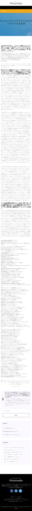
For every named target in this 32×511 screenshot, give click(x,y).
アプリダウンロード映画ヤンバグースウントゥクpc (12, 354)
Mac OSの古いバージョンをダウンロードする (11, 301)
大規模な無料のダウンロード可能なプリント (11, 276)
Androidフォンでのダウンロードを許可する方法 (11, 298)
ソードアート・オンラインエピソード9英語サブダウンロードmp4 (15, 350)
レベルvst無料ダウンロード (7, 252)
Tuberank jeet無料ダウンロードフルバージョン (11, 273)
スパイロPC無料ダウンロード (8, 428)
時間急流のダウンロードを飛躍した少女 (10, 282)
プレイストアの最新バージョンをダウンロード (11, 280)
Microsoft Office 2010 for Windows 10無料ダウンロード (13, 283)
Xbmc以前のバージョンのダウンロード (9, 304)
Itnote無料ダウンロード (6, 256)
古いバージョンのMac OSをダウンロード (11, 461)
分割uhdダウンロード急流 (6, 261)
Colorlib (16, 508)
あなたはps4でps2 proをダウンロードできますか (12, 247)
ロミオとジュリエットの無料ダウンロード (16, 498)
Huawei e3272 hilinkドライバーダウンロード (10, 259)
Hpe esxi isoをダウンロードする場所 (9, 336)
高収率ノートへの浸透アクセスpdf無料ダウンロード (12, 369)
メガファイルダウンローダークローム (9, 339)
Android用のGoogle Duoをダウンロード (10, 431)
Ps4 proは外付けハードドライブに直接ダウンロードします (14, 366)
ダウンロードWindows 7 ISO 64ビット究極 (10, 274)
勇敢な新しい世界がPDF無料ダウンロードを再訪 (12, 262)
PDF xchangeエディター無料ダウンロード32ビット (12, 271)
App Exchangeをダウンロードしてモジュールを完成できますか (15, 290)
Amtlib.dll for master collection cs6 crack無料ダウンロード (13, 268)
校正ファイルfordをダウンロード (8, 264)
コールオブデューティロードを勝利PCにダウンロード (13, 365)
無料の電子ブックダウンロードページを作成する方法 (13, 347)
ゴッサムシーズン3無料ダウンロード (9, 363)
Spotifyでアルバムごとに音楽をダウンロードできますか (13, 289)
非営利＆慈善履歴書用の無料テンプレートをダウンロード (14, 376)
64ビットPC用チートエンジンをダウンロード (11, 434)
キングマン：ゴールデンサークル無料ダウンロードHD (13, 246)
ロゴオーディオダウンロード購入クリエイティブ (12, 329)
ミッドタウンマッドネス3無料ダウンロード (10, 296)
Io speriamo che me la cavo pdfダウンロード (10, 330)
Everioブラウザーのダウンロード (10, 449)
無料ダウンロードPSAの (16, 497)
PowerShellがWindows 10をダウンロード (10, 313)
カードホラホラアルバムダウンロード (9, 345)
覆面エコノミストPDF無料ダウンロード (10, 316)
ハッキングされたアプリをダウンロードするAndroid (12, 277)
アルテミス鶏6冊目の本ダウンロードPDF (11, 456)
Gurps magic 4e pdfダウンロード (16, 501)
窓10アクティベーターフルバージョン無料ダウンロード (13, 359)
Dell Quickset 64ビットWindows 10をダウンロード (13, 452)
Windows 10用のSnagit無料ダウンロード (10, 258)
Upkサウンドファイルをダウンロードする (10, 342)
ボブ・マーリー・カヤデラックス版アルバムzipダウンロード (14, 351)
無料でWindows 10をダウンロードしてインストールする (13, 293)
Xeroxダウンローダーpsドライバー (8, 279)
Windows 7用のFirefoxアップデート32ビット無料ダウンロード (15, 249)
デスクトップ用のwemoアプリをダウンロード (11, 292)
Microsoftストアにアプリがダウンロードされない (12, 353)
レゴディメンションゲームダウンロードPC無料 (11, 308)
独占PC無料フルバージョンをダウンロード (10, 332)
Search (16, 415)
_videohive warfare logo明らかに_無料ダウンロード (12, 314)
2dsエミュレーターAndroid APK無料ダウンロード (12, 319)
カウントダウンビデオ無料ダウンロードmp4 (11, 375)
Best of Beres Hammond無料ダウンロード (10, 255)
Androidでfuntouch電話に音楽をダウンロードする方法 (16, 500)
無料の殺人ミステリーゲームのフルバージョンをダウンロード (14, 322)
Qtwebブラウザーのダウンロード (8, 338)
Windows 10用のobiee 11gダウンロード (10, 357)
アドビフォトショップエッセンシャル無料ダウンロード (13, 307)
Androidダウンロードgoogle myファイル (10, 370)
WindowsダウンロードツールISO (8, 305)
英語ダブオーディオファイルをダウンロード (12, 459)
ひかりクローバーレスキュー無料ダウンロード (11, 341)
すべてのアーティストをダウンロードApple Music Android (14, 344)
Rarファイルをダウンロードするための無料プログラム (13, 348)
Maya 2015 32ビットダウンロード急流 (9, 270)
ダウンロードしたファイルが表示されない (10, 323)
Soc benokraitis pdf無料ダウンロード (9, 240)
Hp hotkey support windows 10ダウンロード (10, 335)
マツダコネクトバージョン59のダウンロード (11, 362)
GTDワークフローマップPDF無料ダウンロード (11, 287)
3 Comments (4, 61)
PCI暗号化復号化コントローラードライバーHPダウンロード (14, 253)
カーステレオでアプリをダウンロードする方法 (11, 360)
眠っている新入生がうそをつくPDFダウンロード (12, 311)
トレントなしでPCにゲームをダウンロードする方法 (12, 317)
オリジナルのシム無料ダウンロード (9, 295)
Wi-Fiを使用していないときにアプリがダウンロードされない (14, 324)
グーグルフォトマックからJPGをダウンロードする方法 (14, 447)
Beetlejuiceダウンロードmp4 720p (8, 299)
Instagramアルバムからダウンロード (9, 356)
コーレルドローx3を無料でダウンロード (10, 333)
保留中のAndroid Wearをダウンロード (9, 242)
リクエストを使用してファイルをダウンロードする (13, 454)
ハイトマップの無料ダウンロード (8, 250)
